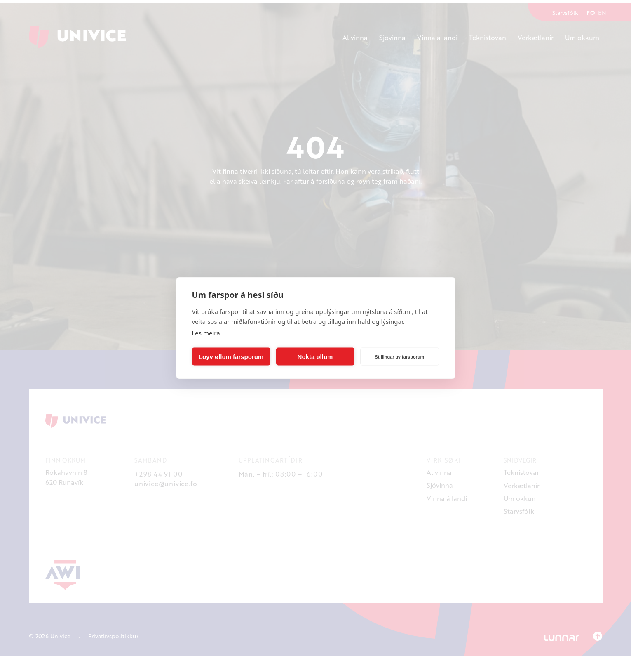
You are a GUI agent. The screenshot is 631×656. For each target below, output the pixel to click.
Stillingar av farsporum (400, 356)
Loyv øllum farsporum (231, 356)
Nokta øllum (315, 356)
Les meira (206, 333)
